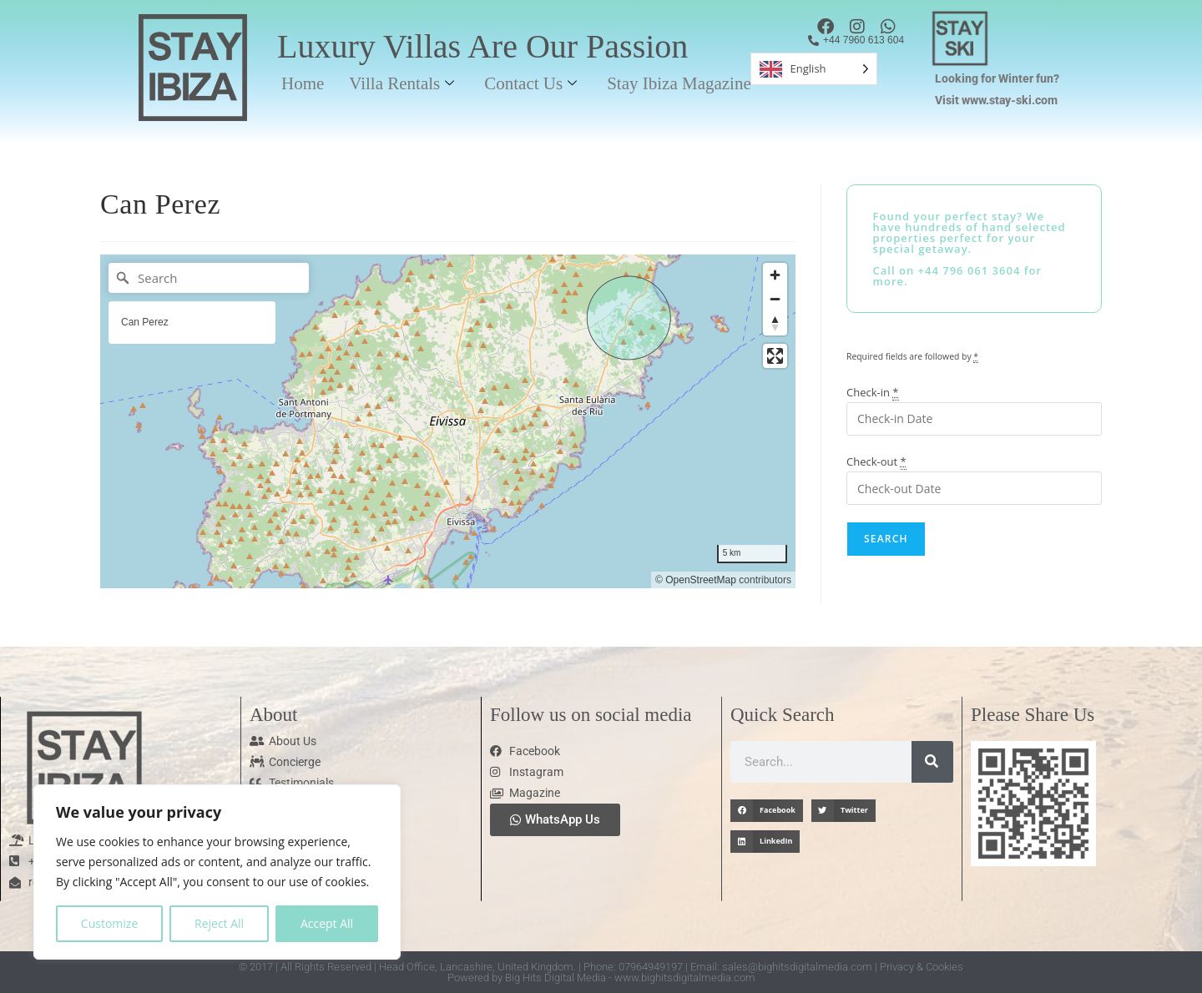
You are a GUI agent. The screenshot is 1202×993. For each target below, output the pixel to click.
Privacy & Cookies (921, 966)
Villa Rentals (401, 83)
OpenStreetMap (700, 580)
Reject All (219, 923)
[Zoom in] (775, 275)
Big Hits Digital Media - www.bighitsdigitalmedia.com (630, 977)
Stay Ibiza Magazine (679, 83)
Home (302, 83)
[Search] (209, 278)
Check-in (872, 392)
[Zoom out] (775, 299)
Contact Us (530, 83)
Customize (109, 923)
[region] (217, 872)
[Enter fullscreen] (775, 356)
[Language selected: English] (813, 69)
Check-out (876, 461)
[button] (766, 810)
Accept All (326, 923)
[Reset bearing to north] (775, 323)
